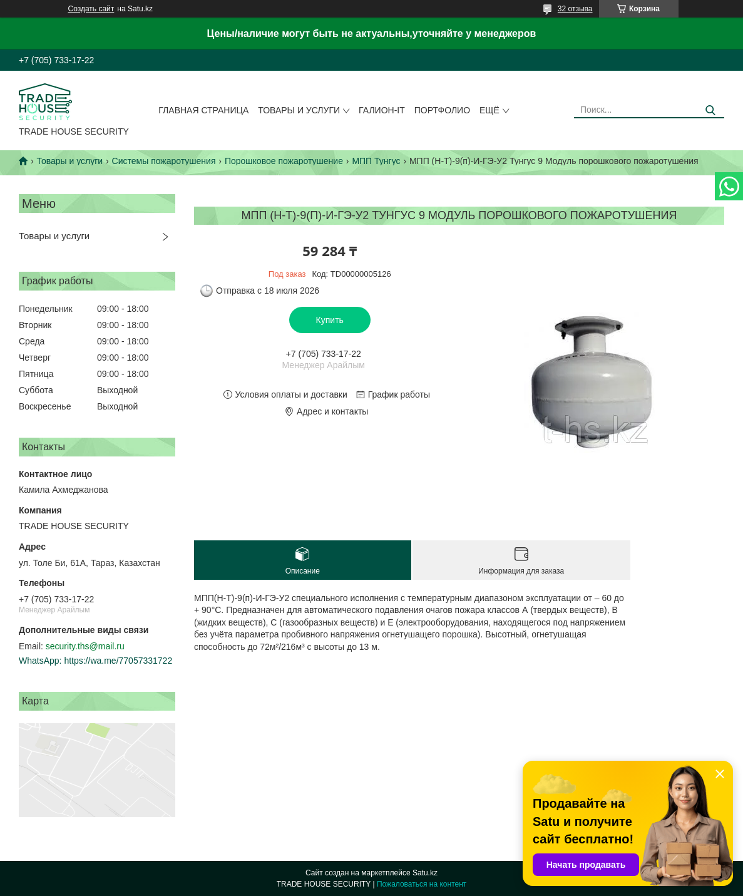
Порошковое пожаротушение (284, 161)
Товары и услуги (299, 110)
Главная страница (203, 110)
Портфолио (442, 110)
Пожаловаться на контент (421, 884)
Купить (330, 320)
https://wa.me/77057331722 (118, 661)
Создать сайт (91, 8)
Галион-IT (382, 110)
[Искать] (710, 110)
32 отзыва (575, 8)
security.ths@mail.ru (85, 646)
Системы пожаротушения (164, 161)
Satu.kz (425, 872)
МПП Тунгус (376, 161)
